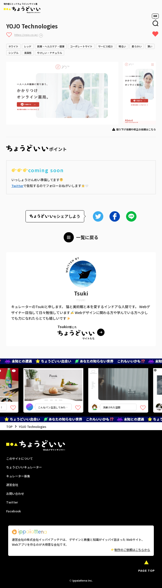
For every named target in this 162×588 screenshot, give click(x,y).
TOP (9, 426)
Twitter (17, 185)
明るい (122, 46)
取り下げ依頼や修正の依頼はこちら (136, 129)
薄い (149, 46)
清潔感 (27, 53)
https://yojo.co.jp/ (26, 35)
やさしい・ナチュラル (49, 53)
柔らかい (137, 46)
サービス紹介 (105, 46)
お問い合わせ (15, 493)
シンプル (13, 53)
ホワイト (13, 46)
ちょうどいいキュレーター (24, 467)
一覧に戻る (87, 237)
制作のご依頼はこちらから (130, 549)
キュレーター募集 (18, 476)
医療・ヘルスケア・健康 (50, 46)
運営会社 (12, 485)
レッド (27, 46)
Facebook (13, 511)
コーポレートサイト (81, 46)
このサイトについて (19, 458)
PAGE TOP (146, 570)
